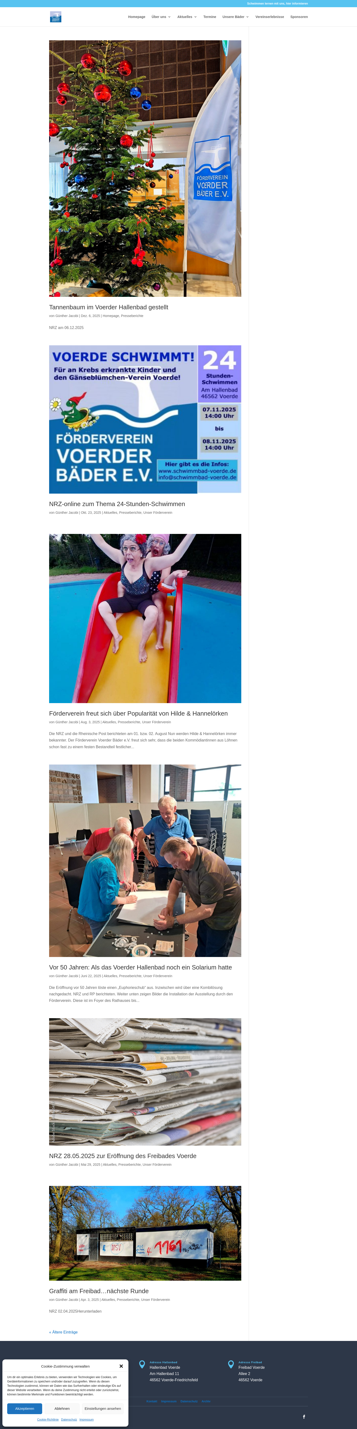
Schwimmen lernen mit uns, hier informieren (277, 3)
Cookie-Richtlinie (48, 1419)
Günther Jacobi (66, 316)
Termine (209, 17)
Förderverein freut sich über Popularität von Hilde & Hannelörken (138, 713)
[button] (121, 1366)
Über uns (159, 17)
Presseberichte (132, 316)
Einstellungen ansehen (103, 1408)
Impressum (87, 1419)
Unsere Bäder (233, 17)
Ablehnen (61, 1408)
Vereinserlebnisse (269, 17)
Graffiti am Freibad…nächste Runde (99, 1291)
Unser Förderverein (157, 512)
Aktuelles (184, 17)
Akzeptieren (24, 1408)
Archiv (206, 1401)
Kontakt (152, 1401)
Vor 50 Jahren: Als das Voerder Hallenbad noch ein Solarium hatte (140, 967)
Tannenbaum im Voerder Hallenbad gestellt (108, 307)
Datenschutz (69, 1419)
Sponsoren (299, 17)
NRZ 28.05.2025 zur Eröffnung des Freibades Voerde (122, 1156)
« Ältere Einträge (63, 1332)
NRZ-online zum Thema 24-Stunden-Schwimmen (117, 504)
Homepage (136, 17)
